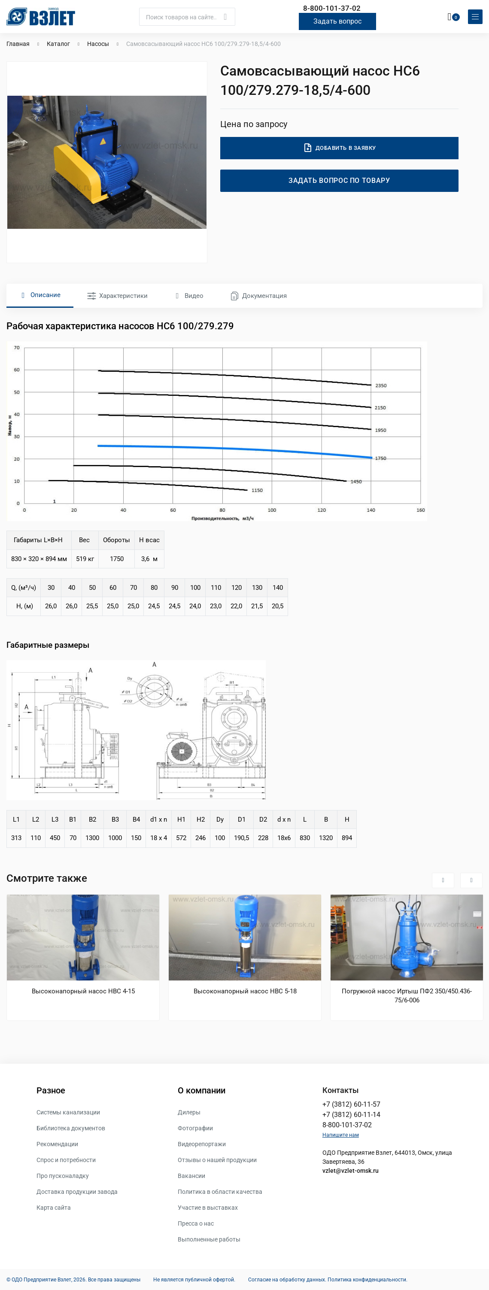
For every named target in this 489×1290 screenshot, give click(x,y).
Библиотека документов (70, 1127)
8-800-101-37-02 (332, 7)
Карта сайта (53, 1207)
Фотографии (195, 1127)
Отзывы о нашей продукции (217, 1159)
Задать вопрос (337, 21)
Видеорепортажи (202, 1143)
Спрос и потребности (66, 1159)
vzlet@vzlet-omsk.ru (350, 1170)
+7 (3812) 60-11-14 (351, 1114)
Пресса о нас (196, 1223)
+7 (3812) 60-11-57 (351, 1104)
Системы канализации (68, 1111)
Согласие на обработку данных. (287, 1279)
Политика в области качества (220, 1191)
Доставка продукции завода (77, 1191)
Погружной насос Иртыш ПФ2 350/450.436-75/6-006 (407, 995)
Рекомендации (57, 1143)
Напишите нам (340, 1135)
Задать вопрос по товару (339, 180)
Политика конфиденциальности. (367, 1279)
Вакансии (191, 1175)
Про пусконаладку (62, 1175)
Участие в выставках (208, 1207)
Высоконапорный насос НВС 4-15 (83, 991)
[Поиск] (187, 16)
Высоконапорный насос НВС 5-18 (245, 991)
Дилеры (189, 1111)
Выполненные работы (209, 1238)
